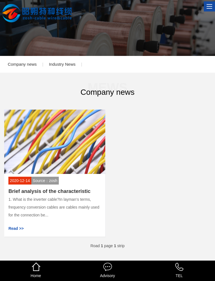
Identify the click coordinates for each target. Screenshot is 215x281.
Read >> (16, 228)
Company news (22, 64)
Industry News (62, 64)
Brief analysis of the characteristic (49, 191)
